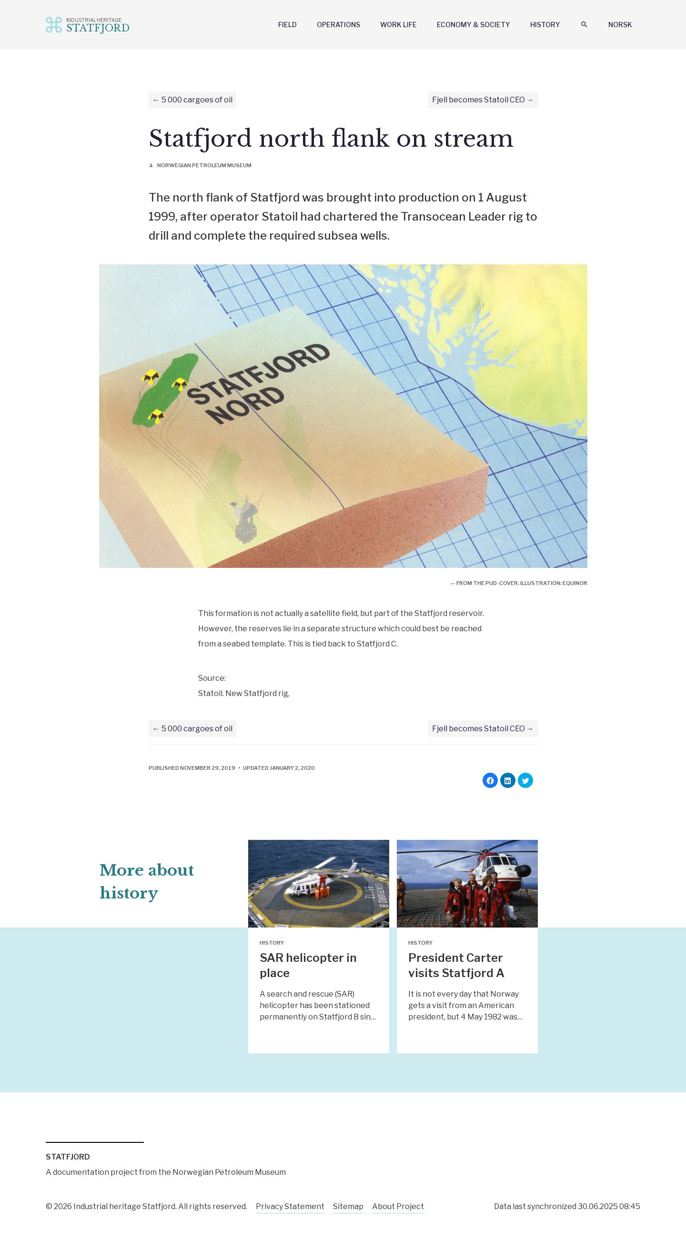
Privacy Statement (290, 1206)
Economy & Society (473, 24)
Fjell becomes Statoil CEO (478, 99)
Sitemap (348, 1206)
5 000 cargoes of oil (196, 99)
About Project (398, 1206)
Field (287, 24)
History (545, 24)
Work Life (398, 24)
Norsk (620, 24)
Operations (338, 24)
